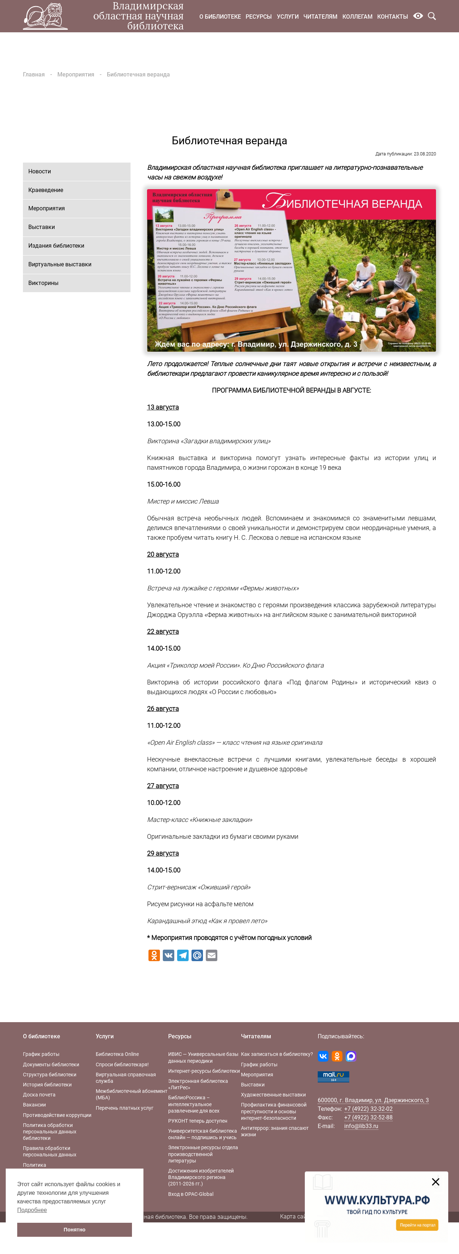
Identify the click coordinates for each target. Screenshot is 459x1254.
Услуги (288, 16)
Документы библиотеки (51, 1064)
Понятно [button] (75, 1229)
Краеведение (45, 190)
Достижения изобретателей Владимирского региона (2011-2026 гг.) (201, 1177)
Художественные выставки (273, 1095)
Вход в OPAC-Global (190, 1194)
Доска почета (39, 1095)
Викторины (43, 283)
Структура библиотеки (49, 1074)
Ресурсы (259, 16)
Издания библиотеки (56, 245)
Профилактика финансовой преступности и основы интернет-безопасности (274, 1111)
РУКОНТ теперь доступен (197, 1121)
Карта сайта (296, 1216)
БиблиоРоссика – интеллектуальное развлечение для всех (193, 1104)
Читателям (320, 16)
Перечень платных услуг (124, 1108)
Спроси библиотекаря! (122, 1064)
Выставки (41, 227)
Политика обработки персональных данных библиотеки (49, 1131)
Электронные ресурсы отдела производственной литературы (203, 1154)
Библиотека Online (117, 1054)
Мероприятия (75, 74)
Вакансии (34, 1105)
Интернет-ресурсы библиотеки (204, 1071)
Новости (39, 171)
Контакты (392, 16)
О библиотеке (220, 16)
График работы (41, 1054)
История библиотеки (47, 1084)
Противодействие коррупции (57, 1115)
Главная (34, 74)
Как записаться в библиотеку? (277, 1054)
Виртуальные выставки (59, 264)
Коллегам (357, 16)
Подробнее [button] (32, 1210)
